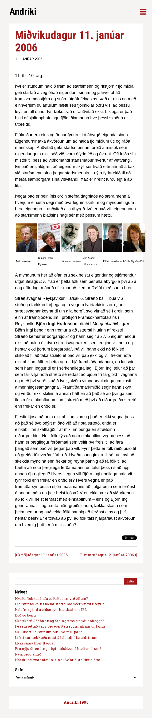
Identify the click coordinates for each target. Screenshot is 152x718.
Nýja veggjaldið (28, 654)
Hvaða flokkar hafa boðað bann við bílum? (51, 598)
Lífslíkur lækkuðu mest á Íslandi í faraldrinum (56, 637)
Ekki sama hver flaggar (35, 643)
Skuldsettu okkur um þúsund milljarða (48, 632)
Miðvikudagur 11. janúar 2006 (69, 41)
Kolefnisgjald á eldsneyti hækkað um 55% (51, 609)
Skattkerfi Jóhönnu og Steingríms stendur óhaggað (60, 621)
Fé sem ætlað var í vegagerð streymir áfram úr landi (60, 626)
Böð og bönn (25, 615)
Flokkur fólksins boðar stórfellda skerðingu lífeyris (60, 604)
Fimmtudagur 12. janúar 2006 (108, 554)
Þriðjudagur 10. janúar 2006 (41, 554)
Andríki (22, 11)
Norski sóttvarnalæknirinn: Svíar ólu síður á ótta (57, 660)
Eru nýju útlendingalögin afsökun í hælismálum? (58, 648)
